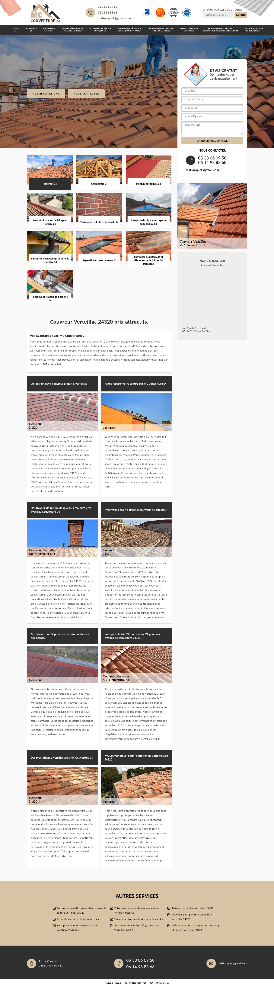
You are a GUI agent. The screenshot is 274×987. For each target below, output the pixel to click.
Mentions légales (159, 983)
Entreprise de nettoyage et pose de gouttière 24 (161, 29)
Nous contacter (86, 93)
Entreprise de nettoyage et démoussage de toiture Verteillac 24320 (82, 910)
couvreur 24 (15, 29)
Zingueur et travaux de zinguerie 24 (253, 29)
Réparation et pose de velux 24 (189, 29)
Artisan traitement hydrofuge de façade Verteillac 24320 (137, 928)
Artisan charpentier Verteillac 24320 (192, 908)
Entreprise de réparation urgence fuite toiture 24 (130, 29)
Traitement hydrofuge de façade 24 (100, 29)
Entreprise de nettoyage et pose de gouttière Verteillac (77, 928)
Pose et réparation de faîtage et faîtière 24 (72, 29)
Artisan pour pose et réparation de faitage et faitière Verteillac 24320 (196, 928)
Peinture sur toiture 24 (49, 29)
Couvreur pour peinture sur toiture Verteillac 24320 (192, 917)
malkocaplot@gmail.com (114, 18)
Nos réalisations (46, 93)
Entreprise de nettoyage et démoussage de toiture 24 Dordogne (220, 29)
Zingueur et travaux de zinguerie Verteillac (138, 919)
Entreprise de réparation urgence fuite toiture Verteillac (136, 910)
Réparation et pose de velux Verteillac (79, 919)
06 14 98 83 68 (107, 12)
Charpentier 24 (31, 29)
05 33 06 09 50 (107, 6)
